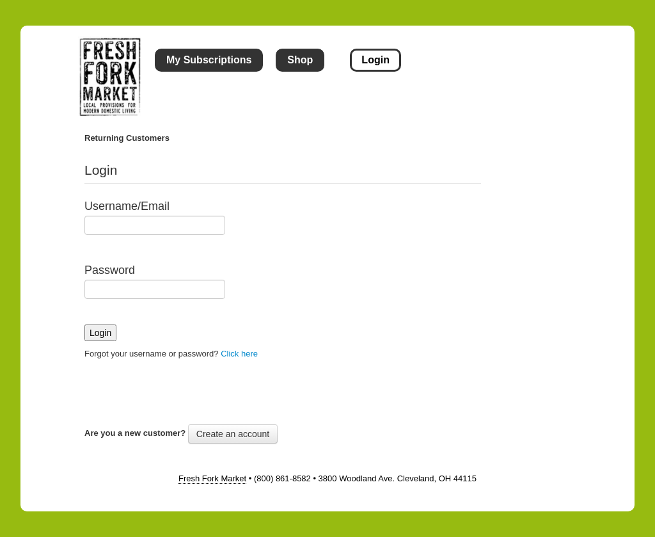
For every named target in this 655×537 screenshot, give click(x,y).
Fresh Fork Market (212, 478)
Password (109, 270)
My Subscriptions (208, 59)
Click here (239, 353)
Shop (300, 59)
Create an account (232, 434)
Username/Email (127, 206)
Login (375, 59)
